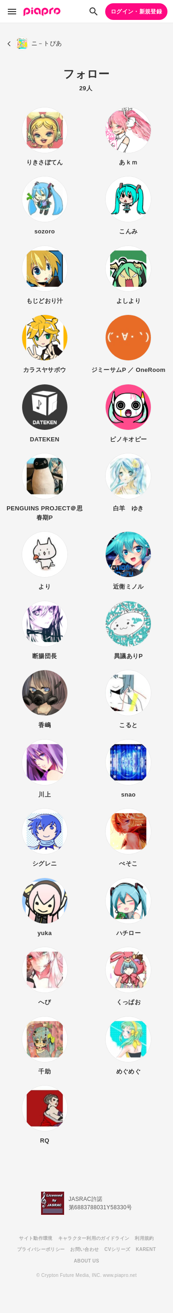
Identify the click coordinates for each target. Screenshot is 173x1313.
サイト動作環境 (35, 1238)
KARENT (146, 1249)
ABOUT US (86, 1260)
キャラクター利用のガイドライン (94, 1238)
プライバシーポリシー (41, 1249)
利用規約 (144, 1238)
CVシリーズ (117, 1249)
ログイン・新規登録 (136, 11)
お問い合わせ (84, 1249)
